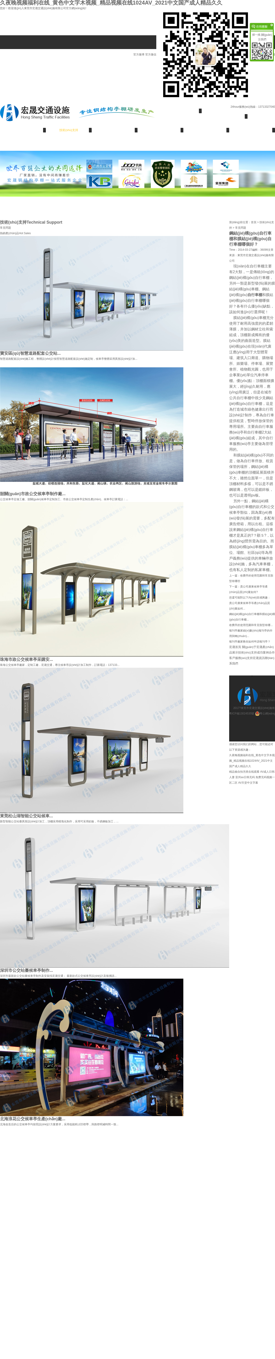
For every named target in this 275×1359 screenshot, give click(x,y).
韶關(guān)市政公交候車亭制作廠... (33, 493)
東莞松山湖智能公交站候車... (26, 816)
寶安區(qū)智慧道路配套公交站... (30, 353)
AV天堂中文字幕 (248, 782)
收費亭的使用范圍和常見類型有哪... (251, 625)
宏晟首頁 (179, 111)
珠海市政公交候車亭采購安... (26, 659)
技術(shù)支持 (68, 130)
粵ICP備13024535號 (242, 713)
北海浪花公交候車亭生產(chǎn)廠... (32, 1119)
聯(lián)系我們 (23, 144)
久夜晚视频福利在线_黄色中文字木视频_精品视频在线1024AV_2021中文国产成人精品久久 (252, 761)
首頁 (253, 222)
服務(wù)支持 (206, 130)
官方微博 (138, 54)
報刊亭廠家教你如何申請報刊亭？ (249, 641)
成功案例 (115, 130)
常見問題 (5, 227)
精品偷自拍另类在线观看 (244, 771)
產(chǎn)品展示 (23, 130)
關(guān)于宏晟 (224, 116)
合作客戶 (160, 130)
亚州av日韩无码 (245, 777)
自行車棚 (255, 295)
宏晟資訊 (252, 130)
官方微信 (200, 54)
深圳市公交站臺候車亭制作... (26, 970)
